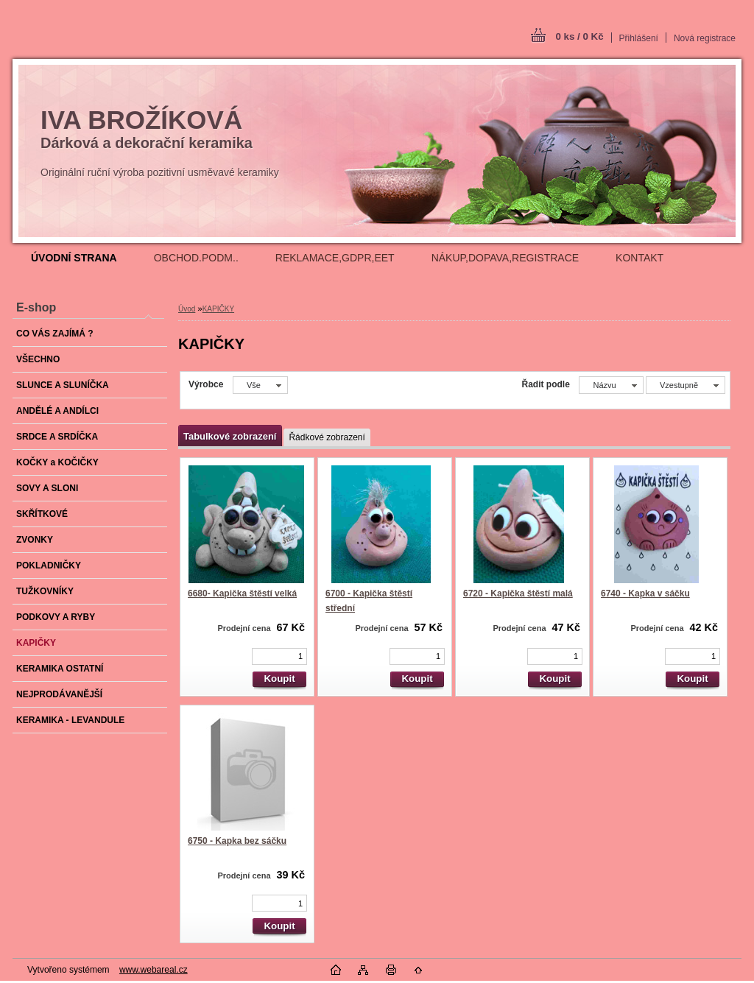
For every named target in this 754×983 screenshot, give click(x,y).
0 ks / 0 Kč (579, 36)
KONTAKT (639, 258)
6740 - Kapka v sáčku (645, 593)
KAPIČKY (218, 309)
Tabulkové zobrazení (229, 436)
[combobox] (611, 385)
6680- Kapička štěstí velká (242, 593)
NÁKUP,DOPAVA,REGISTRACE (505, 258)
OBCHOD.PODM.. (196, 258)
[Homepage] (74, 257)
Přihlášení (638, 38)
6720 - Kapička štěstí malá (518, 593)
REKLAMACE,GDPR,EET (335, 258)
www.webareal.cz (153, 970)
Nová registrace (705, 38)
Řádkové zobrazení (326, 437)
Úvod (186, 309)
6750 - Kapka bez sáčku (237, 841)
